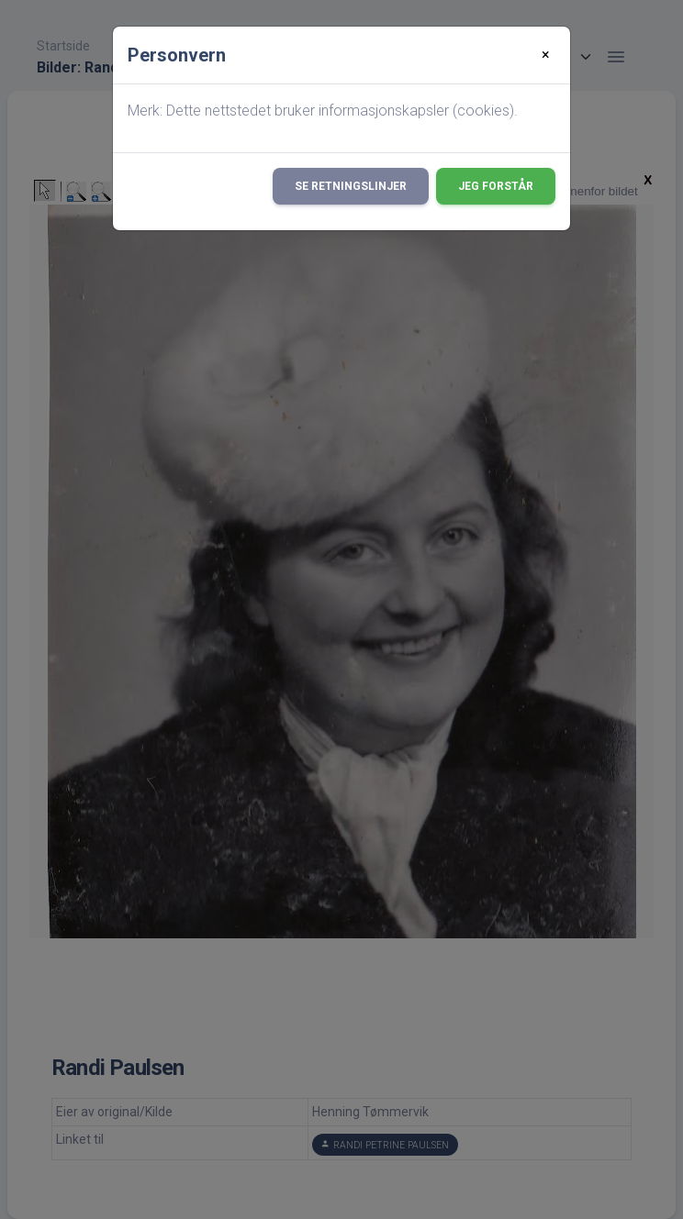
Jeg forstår (495, 186)
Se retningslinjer (351, 186)
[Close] (545, 55)
